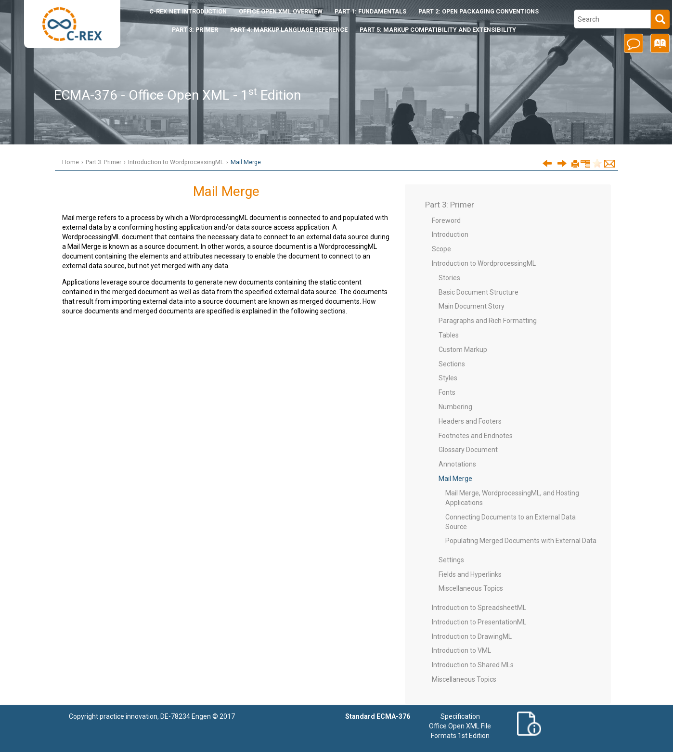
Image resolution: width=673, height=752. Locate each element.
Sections (452, 364)
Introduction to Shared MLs (473, 665)
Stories (449, 278)
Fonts (447, 392)
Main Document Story (472, 306)
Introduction (188, 11)
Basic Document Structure (478, 292)
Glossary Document (468, 450)
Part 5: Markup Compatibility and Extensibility (438, 29)
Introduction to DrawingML (472, 636)
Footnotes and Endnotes (476, 436)
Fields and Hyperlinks (470, 574)
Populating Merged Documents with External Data (520, 541)
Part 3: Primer (195, 29)
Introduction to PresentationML (479, 622)
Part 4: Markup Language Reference (289, 29)
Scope (441, 249)
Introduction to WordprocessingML (176, 162)
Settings (451, 560)
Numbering (455, 407)
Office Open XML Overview (281, 11)
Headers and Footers (470, 421)
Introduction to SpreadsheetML (479, 607)
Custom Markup (463, 349)
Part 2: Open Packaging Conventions (478, 11)
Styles (448, 378)
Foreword (446, 220)
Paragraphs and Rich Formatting (488, 320)
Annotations (457, 464)
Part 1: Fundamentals (370, 11)
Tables (449, 335)
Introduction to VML (461, 650)
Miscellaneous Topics (471, 588)
